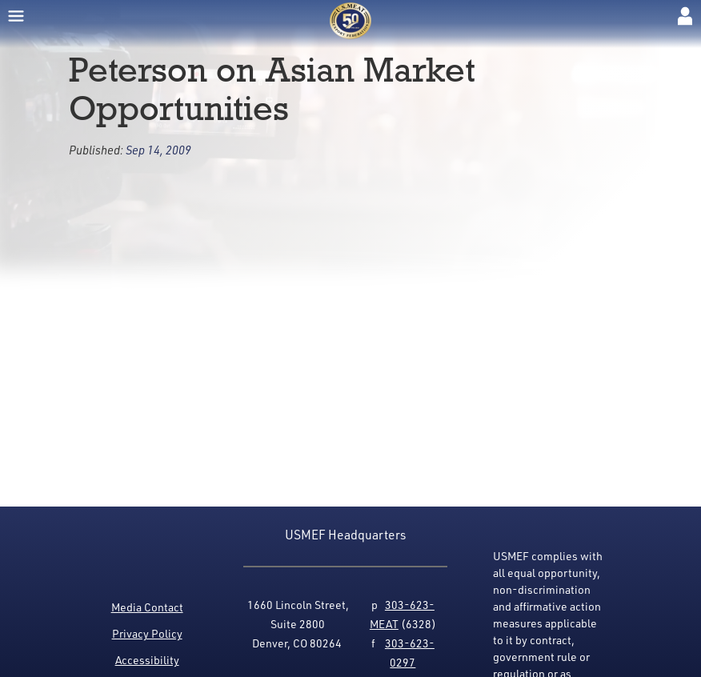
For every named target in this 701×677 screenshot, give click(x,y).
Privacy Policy (147, 633)
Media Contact (147, 607)
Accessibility (147, 659)
